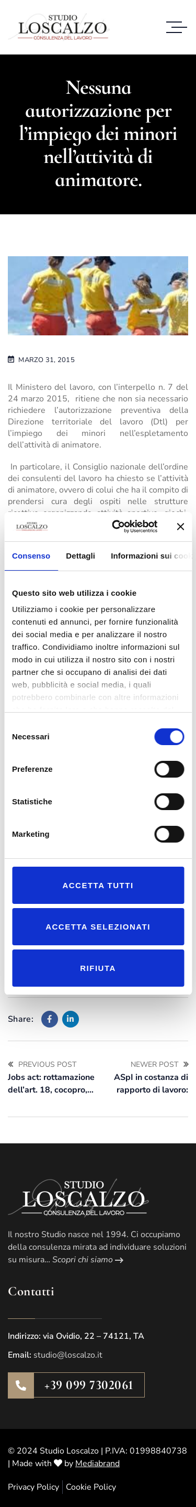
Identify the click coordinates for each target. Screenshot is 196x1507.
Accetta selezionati (98, 926)
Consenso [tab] (31, 555)
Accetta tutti (97, 885)
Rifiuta (98, 968)
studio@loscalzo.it (67, 1355)
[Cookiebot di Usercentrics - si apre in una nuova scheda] (116, 526)
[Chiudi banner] (180, 526)
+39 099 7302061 (89, 1385)
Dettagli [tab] (80, 555)
